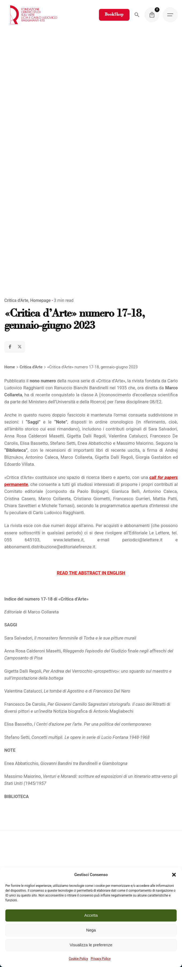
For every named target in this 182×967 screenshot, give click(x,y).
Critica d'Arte (16, 300)
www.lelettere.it (68, 539)
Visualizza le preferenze (91, 945)
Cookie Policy (78, 959)
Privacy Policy (101, 959)
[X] (19, 347)
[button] (174, 874)
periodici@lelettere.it (142, 539)
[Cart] (151, 14)
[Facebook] (10, 347)
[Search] (136, 14)
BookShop (114, 15)
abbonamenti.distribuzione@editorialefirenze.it (49, 546)
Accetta (91, 915)
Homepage (40, 300)
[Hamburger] (170, 14)
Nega (91, 930)
